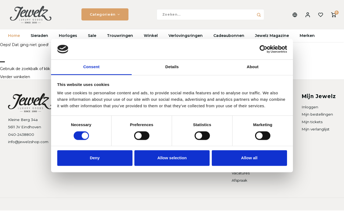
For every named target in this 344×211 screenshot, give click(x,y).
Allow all (249, 158)
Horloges (68, 36)
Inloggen (310, 108)
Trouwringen (120, 36)
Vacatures (241, 173)
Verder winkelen (15, 77)
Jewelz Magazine (272, 36)
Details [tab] (172, 67)
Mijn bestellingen (317, 115)
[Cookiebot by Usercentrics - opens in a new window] (263, 49)
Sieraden (39, 36)
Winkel (151, 36)
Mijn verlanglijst (315, 129)
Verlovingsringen (186, 36)
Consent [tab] (91, 67)
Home (14, 36)
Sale (92, 36)
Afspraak (239, 181)
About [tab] (253, 67)
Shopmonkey (77, 205)
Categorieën (105, 15)
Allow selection (172, 158)
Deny (95, 158)
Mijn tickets (312, 122)
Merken (307, 36)
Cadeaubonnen (228, 36)
